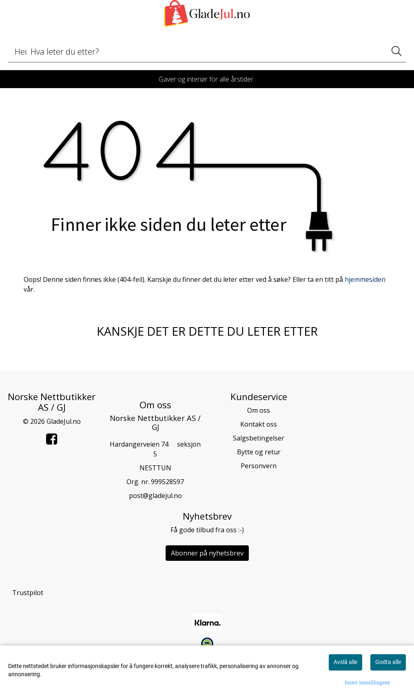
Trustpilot (27, 592)
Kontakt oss (258, 424)
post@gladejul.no (155, 495)
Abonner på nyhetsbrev (207, 553)
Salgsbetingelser (258, 438)
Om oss (258, 410)
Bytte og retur (259, 451)
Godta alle (388, 662)
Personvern (259, 465)
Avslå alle (345, 662)
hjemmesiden (365, 279)
